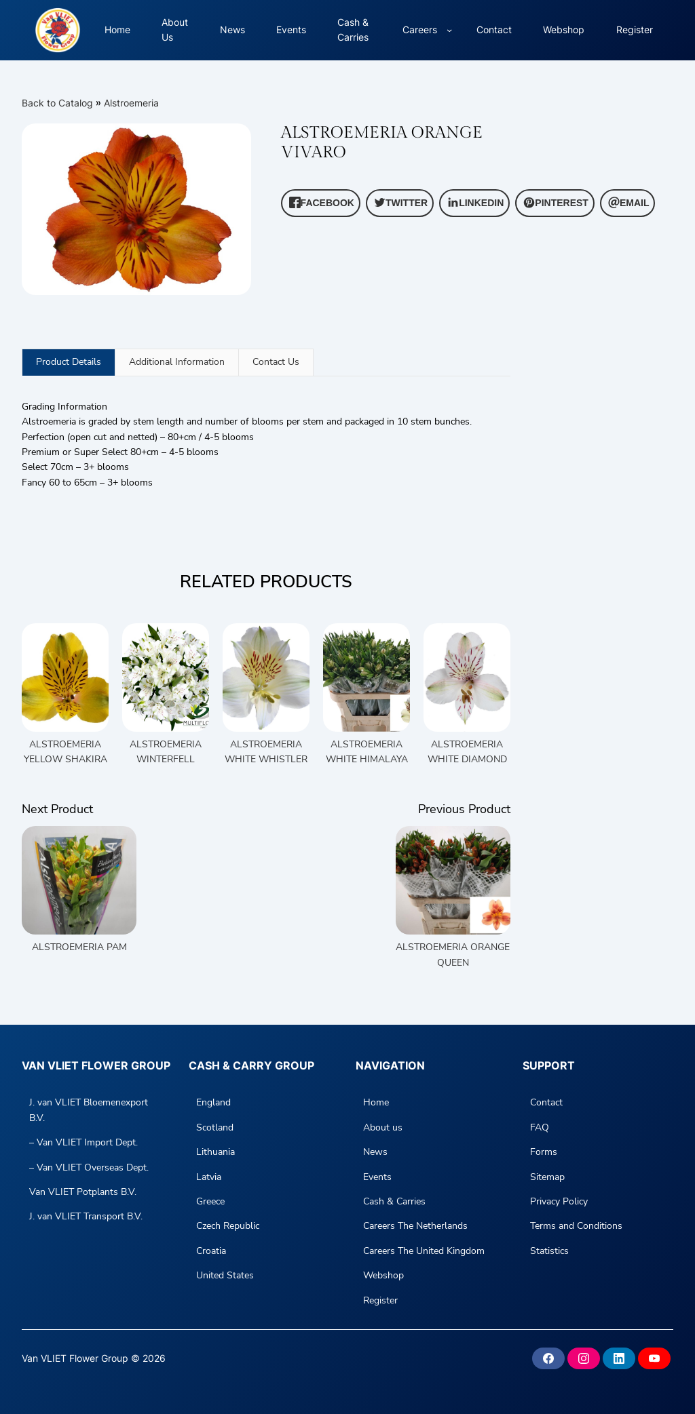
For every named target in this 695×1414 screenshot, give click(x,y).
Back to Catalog (59, 103)
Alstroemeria (131, 103)
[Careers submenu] (449, 30)
